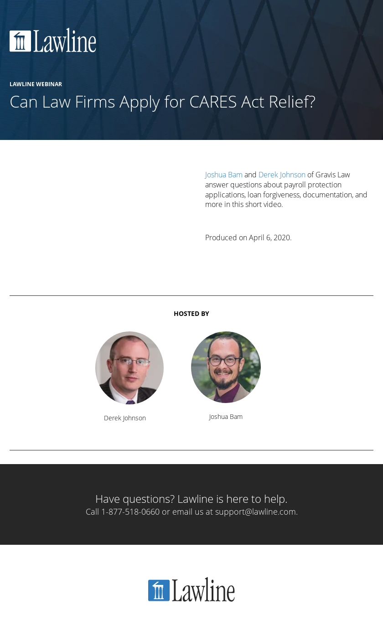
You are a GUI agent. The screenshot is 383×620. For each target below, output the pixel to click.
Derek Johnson (282, 175)
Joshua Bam (224, 175)
